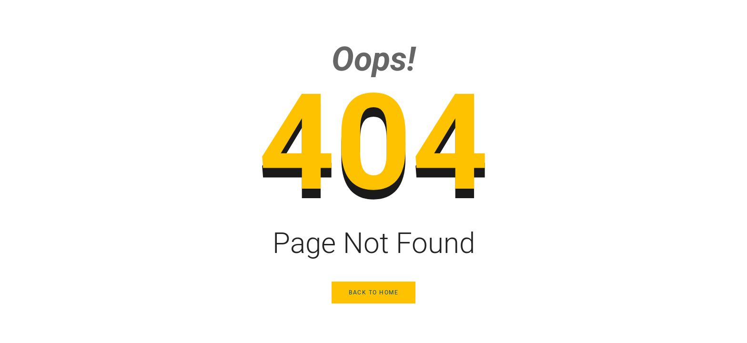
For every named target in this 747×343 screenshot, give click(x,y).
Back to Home (373, 292)
